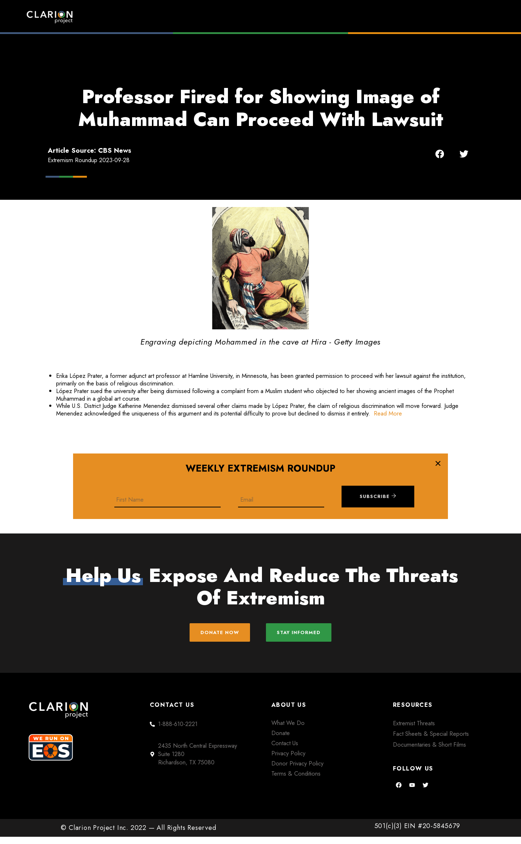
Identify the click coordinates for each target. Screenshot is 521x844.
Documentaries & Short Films (429, 751)
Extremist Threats (414, 730)
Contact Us (284, 750)
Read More (388, 413)
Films (352, 17)
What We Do (288, 729)
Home (212, 17)
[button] (440, 154)
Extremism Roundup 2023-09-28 (89, 160)
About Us (407, 17)
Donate (463, 17)
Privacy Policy (288, 760)
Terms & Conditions (296, 780)
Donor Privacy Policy (297, 770)
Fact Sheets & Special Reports (431, 741)
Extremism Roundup (282, 17)
